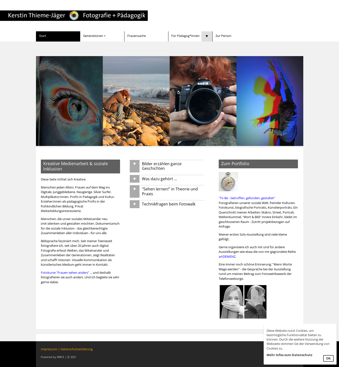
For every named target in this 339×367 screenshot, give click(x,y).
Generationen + (94, 36)
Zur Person (223, 36)
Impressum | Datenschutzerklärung (67, 349)
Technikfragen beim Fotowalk (168, 204)
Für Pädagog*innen (185, 36)
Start (42, 36)
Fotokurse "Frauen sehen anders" (65, 272)
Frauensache (136, 36)
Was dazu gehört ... (159, 178)
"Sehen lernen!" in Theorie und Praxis (170, 191)
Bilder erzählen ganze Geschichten (162, 166)
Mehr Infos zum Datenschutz (289, 355)
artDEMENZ (227, 256)
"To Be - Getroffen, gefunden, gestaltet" (247, 198)
